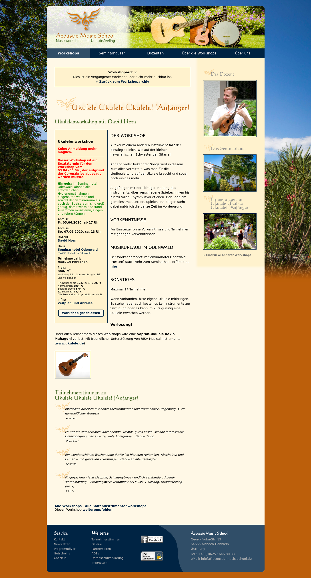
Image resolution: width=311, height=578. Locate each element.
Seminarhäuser (112, 53)
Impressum (100, 562)
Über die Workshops (199, 53)
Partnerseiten (101, 548)
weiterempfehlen (97, 509)
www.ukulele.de (70, 343)
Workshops (68, 53)
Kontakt (59, 539)
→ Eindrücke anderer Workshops (227, 255)
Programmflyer (65, 548)
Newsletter (62, 544)
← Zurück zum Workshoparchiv (122, 81)
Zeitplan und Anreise (75, 303)
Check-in (60, 558)
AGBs (95, 553)
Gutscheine (62, 553)
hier (113, 266)
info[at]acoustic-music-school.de (226, 558)
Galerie (97, 544)
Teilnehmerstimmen (106, 539)
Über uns (243, 53)
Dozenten (155, 53)
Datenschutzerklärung (108, 558)
